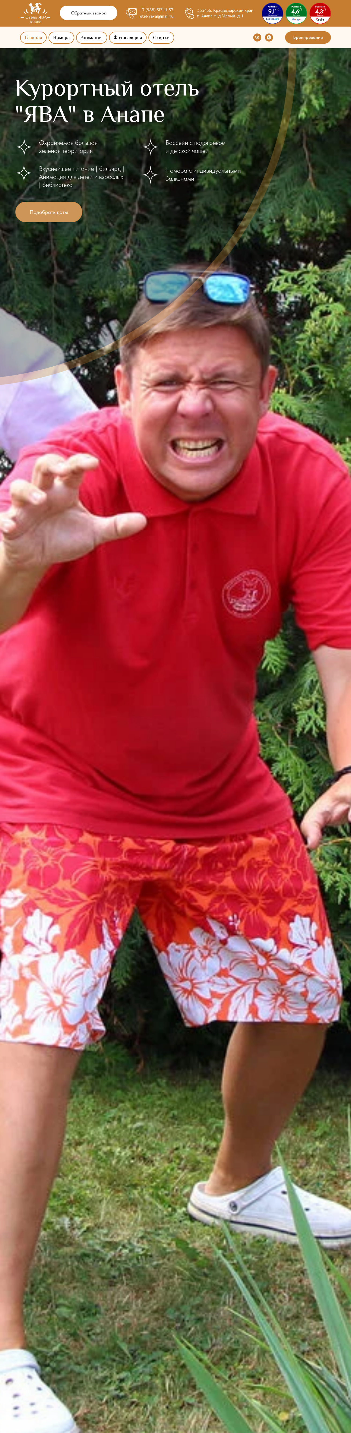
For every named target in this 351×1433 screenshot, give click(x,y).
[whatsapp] (269, 37)
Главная (33, 38)
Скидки (161, 38)
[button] (88, 13)
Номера (61, 38)
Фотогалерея (128, 38)
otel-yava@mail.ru (157, 16)
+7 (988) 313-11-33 (156, 10)
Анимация (92, 38)
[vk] (257, 37)
